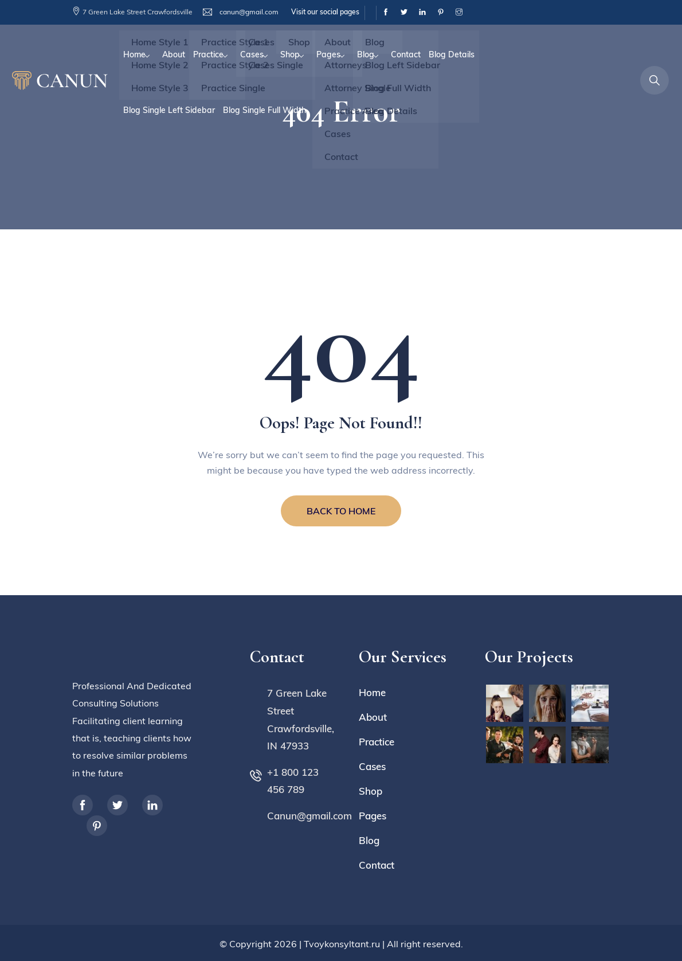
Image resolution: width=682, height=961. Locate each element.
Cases (252, 54)
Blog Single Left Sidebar (169, 110)
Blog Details (452, 54)
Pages (328, 54)
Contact (406, 54)
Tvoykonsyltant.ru (342, 944)
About (173, 54)
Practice (208, 54)
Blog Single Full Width (264, 110)
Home (134, 54)
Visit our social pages (325, 11)
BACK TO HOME (341, 511)
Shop (290, 54)
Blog (365, 54)
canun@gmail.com (248, 11)
